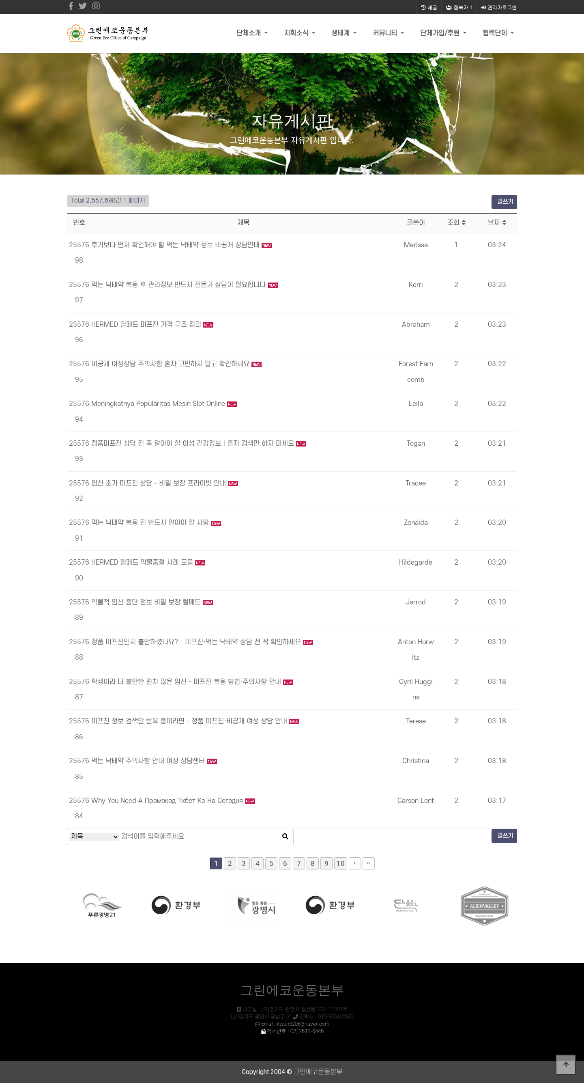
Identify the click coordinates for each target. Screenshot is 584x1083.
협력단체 (496, 33)
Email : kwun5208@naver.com (295, 1024)
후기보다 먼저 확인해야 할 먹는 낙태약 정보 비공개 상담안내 (176, 245)
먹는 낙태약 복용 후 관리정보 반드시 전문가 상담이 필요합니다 (179, 285)
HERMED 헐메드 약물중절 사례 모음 (143, 562)
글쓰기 (504, 201)
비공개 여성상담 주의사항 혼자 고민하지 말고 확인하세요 (171, 364)
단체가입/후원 (441, 33)
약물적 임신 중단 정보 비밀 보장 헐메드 (147, 602)
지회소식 (297, 33)
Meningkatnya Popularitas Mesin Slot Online (159, 404)
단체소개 (249, 33)
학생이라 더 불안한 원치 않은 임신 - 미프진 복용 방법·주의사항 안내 (187, 682)
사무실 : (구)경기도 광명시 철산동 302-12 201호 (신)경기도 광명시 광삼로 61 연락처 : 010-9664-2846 (292, 1017)
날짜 (497, 223)
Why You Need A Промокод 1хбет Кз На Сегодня (168, 801)
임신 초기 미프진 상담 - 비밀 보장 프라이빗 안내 (159, 483)
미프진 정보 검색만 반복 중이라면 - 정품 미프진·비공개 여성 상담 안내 (190, 721)
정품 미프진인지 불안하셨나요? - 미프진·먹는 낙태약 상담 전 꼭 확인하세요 (197, 642)
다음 (355, 863)
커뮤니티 (386, 33)
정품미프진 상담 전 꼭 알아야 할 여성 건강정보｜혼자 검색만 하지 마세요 (193, 443)
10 (341, 863)
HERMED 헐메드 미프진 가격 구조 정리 (147, 324)
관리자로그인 (499, 7)
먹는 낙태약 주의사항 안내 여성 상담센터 (149, 761)
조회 (456, 223)
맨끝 (369, 863)
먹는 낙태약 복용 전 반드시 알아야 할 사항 (151, 522)
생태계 (341, 33)
